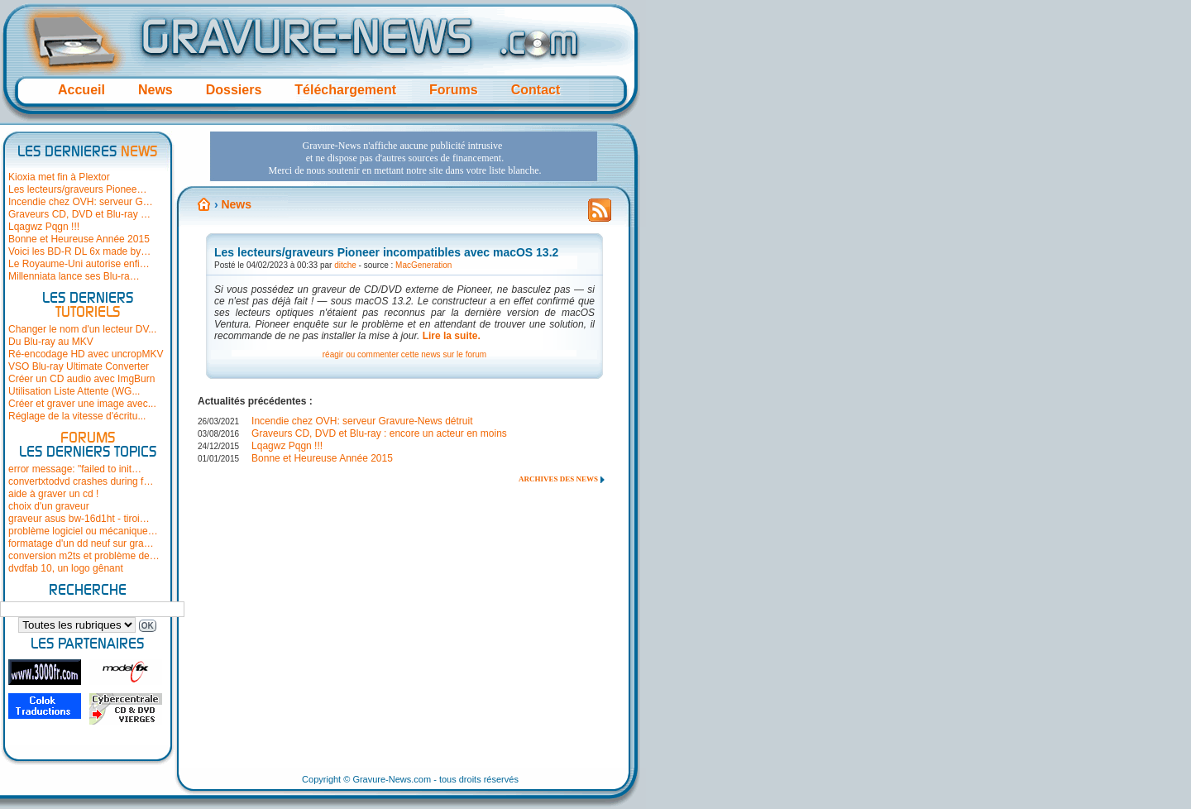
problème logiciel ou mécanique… (83, 531)
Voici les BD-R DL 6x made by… (79, 251)
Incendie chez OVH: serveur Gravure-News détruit (361, 421)
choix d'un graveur (48, 506)
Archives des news (558, 479)
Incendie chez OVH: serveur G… (80, 202)
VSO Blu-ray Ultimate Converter (78, 366)
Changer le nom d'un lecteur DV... (82, 329)
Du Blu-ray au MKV (50, 341)
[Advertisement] (403, 156)
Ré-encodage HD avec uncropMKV (85, 354)
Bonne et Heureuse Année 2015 (79, 239)
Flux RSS (599, 215)
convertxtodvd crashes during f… (80, 481)
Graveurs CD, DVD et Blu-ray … (79, 214)
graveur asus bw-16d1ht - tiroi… (79, 518)
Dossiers (234, 90)
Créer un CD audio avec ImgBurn (81, 379)
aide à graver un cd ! (53, 494)
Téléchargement (345, 90)
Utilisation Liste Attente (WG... (74, 391)
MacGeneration (423, 265)
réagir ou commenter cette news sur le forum (404, 354)
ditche (345, 265)
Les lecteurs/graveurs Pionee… (77, 189)
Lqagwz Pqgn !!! (43, 226)
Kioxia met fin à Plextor (59, 177)
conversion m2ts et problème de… (84, 556)
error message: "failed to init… (74, 469)
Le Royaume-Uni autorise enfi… (79, 264)
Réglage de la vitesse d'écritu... (77, 416)
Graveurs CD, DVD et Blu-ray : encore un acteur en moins (379, 433)
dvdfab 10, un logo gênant (65, 568)
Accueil (81, 90)
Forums (453, 90)
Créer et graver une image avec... (82, 403)
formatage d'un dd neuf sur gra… (81, 543)
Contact (536, 90)
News (155, 90)
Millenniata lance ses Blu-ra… (74, 276)
